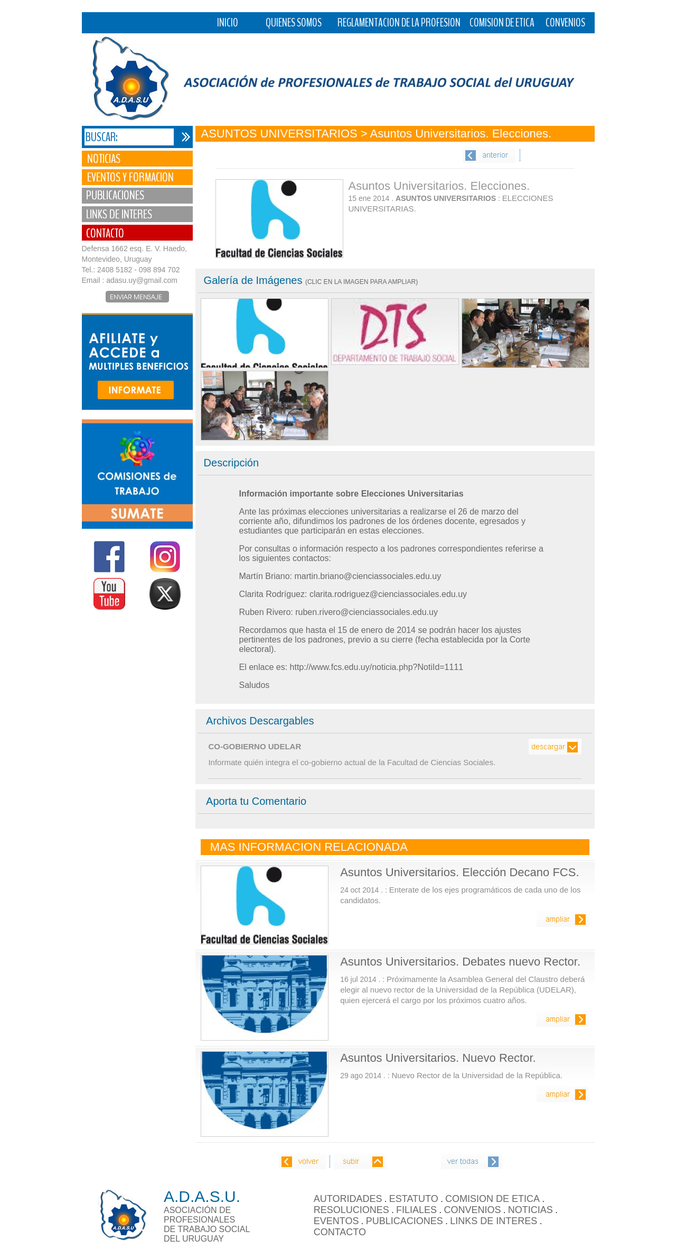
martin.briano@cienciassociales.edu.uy (367, 576)
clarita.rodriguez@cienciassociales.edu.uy (388, 594)
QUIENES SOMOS (294, 23)
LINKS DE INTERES (493, 1221)
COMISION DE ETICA (502, 23)
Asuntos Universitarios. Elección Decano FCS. (459, 872)
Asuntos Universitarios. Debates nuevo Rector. (460, 961)
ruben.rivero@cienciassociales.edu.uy (366, 612)
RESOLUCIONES (351, 1210)
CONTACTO (340, 1232)
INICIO (227, 23)
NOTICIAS (530, 1210)
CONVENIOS (565, 23)
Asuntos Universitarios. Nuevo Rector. (438, 1057)
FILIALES (416, 1210)
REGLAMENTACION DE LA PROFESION (399, 23)
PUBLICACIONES (404, 1221)
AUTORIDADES (348, 1198)
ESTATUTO (413, 1198)
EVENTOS (336, 1221)
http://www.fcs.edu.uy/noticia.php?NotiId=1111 (377, 667)
